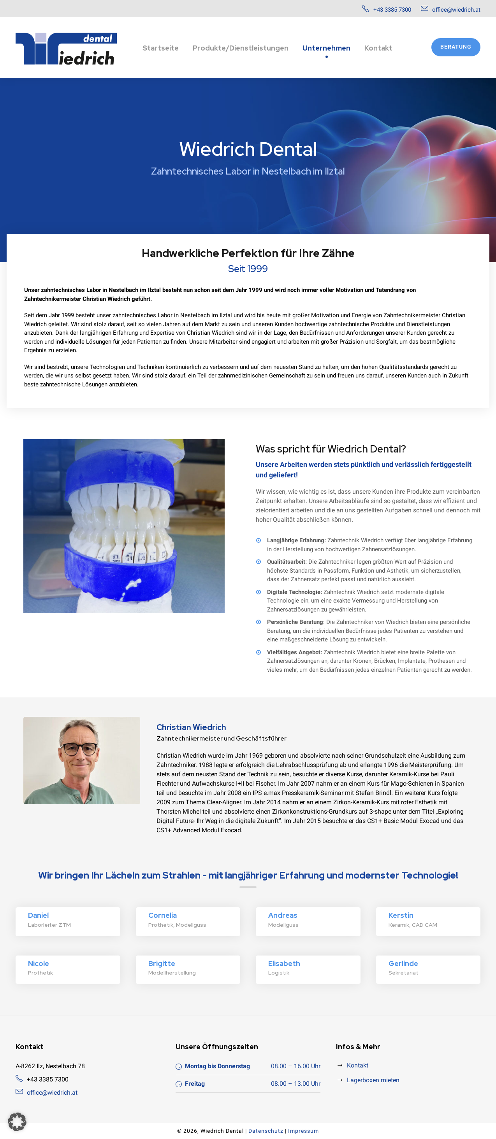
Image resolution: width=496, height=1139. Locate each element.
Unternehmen (326, 48)
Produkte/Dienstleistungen (240, 48)
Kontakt (378, 48)
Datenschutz (265, 1131)
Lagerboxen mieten (373, 1080)
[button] (17, 1122)
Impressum (303, 1131)
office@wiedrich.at (456, 9)
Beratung (455, 47)
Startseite (160, 48)
